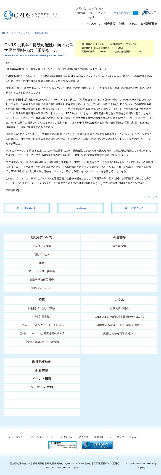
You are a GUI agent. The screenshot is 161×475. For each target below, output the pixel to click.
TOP (4, 33)
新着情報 (41, 370)
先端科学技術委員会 (42, 279)
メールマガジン (134, 208)
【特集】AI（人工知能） (42, 308)
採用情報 (82, 13)
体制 (41, 263)
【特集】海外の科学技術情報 (41, 342)
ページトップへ (151, 197)
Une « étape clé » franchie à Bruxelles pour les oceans (35, 55)
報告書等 (109, 24)
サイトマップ (97, 13)
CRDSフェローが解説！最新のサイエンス (119, 317)
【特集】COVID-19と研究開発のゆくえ (41, 333)
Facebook (80, 208)
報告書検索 (119, 246)
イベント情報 (41, 379)
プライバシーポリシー (42, 437)
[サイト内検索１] (122, 13)
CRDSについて (91, 24)
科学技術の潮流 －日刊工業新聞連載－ (119, 325)
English (91, 17)
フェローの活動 (42, 387)
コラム (132, 24)
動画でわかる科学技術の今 (119, 333)
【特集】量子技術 (41, 317)
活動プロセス (42, 254)
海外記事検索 (148, 24)
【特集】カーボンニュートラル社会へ (41, 325)
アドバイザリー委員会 (41, 271)
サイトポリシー (16, 437)
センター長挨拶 (41, 246)
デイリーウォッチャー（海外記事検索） (30, 33)
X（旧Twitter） (27, 208)
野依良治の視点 (119, 308)
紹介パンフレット (41, 288)
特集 (122, 24)
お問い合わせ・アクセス (90, 8)
